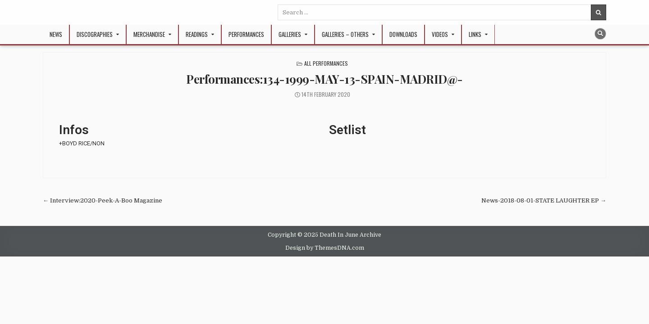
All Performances (326, 63)
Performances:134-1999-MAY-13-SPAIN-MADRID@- (324, 79)
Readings (197, 34)
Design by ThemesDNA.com (324, 248)
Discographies (95, 34)
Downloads (403, 34)
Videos (440, 34)
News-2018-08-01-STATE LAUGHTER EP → (543, 200)
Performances (246, 34)
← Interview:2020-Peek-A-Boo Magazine (102, 200)
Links (475, 34)
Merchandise (149, 34)
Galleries (290, 34)
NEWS (56, 34)
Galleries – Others (345, 34)
